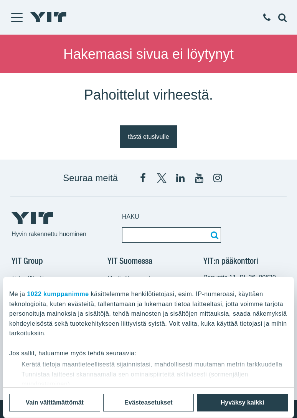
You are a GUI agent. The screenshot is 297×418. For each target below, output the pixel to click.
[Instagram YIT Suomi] (217, 178)
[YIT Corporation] (180, 178)
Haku (130, 216)
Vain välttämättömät (55, 402)
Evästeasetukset (148, 402)
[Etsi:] (213, 235)
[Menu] (16, 17)
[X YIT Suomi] (161, 178)
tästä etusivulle (148, 136)
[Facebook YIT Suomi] (143, 178)
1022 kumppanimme (58, 294)
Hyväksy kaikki (242, 402)
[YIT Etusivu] (48, 17)
